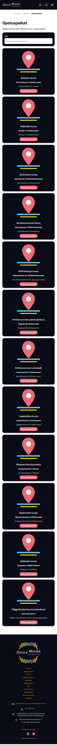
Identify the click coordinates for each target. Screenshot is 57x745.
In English (28, 698)
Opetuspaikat (28, 683)
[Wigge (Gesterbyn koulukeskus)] (28, 593)
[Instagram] (33, 734)
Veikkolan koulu (28, 561)
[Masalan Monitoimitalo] (28, 448)
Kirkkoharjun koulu (28, 271)
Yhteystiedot (28, 689)
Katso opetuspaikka (28, 91)
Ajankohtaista (28, 671)
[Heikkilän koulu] (28, 110)
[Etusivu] (11, 5)
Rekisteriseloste (28, 695)
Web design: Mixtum (29, 738)
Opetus (26, 13)
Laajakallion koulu (28, 416)
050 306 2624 (30, 708)
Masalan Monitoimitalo (28, 464)
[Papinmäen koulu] (28, 496)
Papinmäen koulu (28, 512)
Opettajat (28, 680)
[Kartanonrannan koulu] (28, 206)
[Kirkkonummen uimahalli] (28, 351)
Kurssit (28, 674)
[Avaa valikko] (52, 4)
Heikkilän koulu (28, 126)
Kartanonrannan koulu (29, 222)
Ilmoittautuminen (28, 677)
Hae (6, 36)
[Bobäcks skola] (28, 61)
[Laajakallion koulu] (28, 399)
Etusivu (17, 13)
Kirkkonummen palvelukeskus (28, 319)
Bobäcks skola (28, 77)
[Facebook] (28, 734)
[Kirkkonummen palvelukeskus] (28, 303)
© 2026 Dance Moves (28, 729)
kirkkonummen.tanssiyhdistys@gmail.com (30, 703)
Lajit (28, 686)
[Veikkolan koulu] (28, 544)
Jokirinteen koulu (28, 174)
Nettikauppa (28, 692)
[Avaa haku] (46, 4)
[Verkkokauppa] (40, 4)
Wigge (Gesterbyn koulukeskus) (28, 609)
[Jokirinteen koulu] (28, 158)
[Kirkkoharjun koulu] (28, 254)
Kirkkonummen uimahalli (28, 367)
